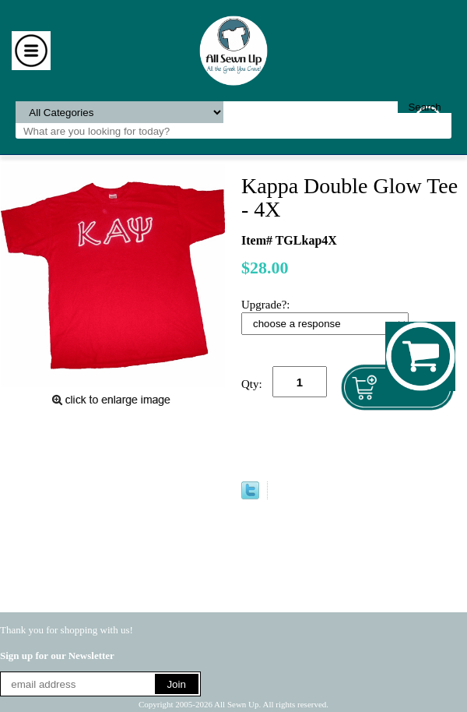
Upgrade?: (267, 304)
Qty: (251, 384)
